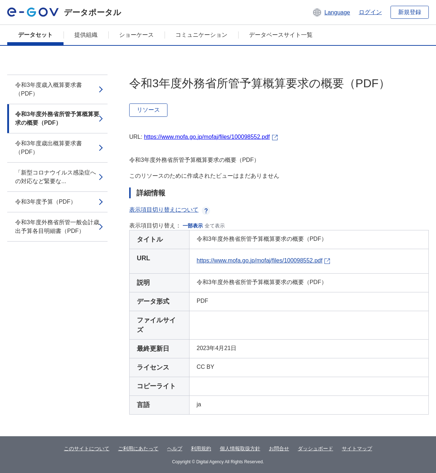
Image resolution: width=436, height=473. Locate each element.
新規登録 (409, 12)
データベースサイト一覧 (281, 35)
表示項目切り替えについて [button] (169, 210)
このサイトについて (86, 448)
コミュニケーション (201, 35)
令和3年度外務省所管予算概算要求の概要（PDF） (57, 118)
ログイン (370, 12)
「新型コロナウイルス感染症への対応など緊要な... (55, 176)
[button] (331, 12)
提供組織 (85, 35)
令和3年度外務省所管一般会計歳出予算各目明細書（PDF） (57, 226)
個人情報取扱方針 (240, 448)
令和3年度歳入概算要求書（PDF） (48, 89)
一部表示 (193, 226)
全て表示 (215, 226)
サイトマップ (357, 448)
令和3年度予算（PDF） (45, 202)
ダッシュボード (315, 448)
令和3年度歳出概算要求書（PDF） (48, 147)
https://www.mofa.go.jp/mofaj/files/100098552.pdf (207, 137)
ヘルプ (174, 448)
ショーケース (136, 35)
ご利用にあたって (138, 448)
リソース (148, 110)
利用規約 (201, 448)
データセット (35, 35)
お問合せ (279, 448)
